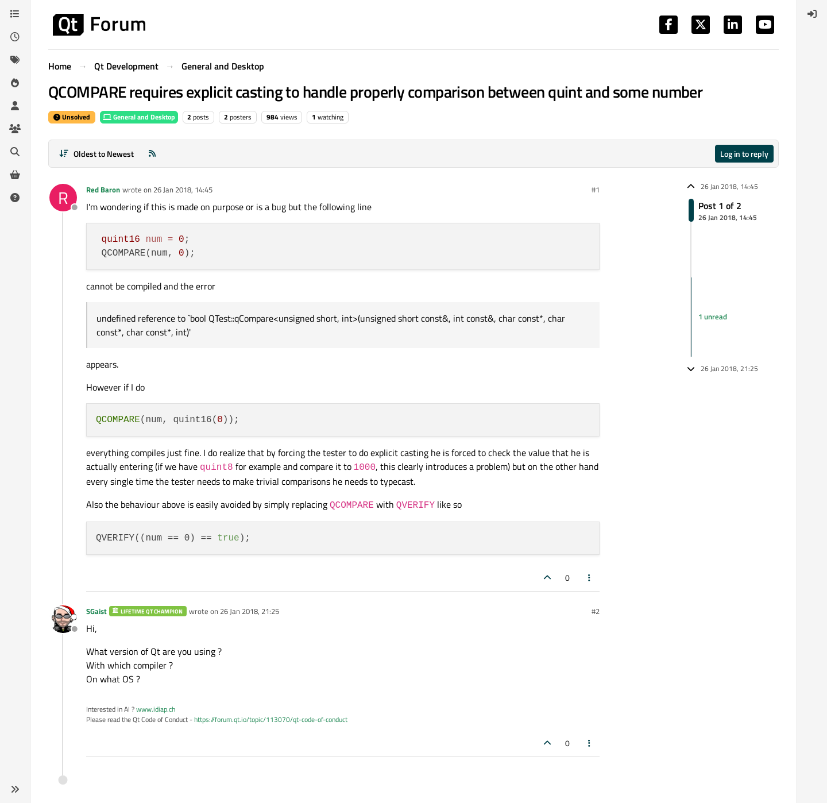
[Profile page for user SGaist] (63, 619)
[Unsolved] (15, 197)
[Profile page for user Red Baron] (63, 197)
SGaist (96, 611)
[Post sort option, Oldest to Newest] (96, 154)
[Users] (15, 105)
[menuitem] (812, 14)
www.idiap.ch (155, 709)
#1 (596, 189)
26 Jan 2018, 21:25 (249, 611)
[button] (15, 789)
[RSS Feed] (152, 154)
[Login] (812, 14)
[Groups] (15, 128)
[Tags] (15, 60)
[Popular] (15, 83)
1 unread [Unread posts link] (712, 316)
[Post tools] (589, 577)
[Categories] (15, 14)
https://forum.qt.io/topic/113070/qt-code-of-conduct (270, 719)
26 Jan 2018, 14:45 (182, 189)
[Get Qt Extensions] (15, 174)
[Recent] (15, 37)
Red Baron (103, 189)
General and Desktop (139, 116)
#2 (596, 611)
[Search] (15, 151)
